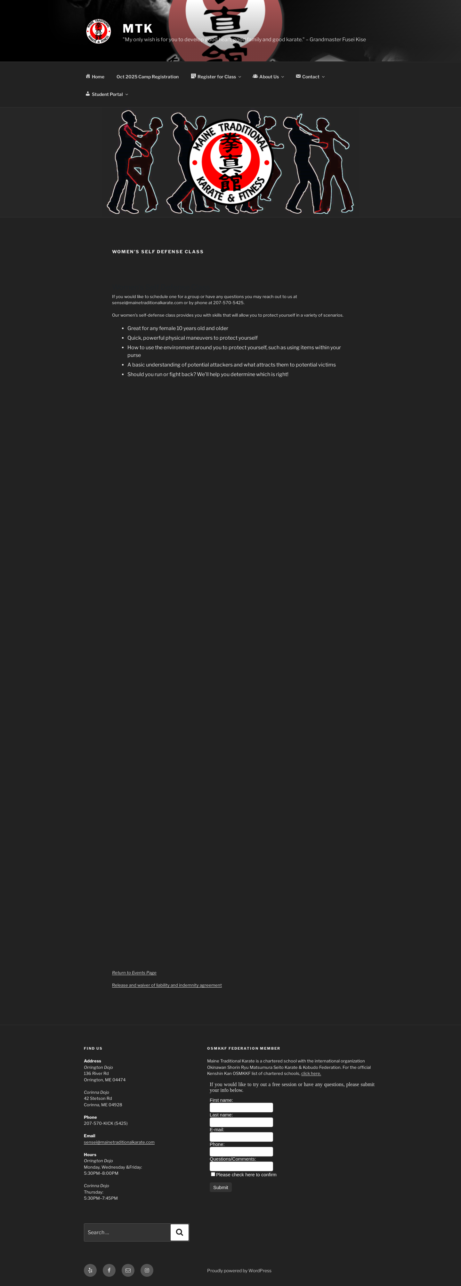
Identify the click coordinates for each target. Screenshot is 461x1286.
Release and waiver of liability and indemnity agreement (167, 985)
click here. (311, 1073)
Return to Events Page (134, 972)
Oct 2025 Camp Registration (148, 76)
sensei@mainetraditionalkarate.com (119, 1142)
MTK (138, 28)
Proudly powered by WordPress (239, 1270)
